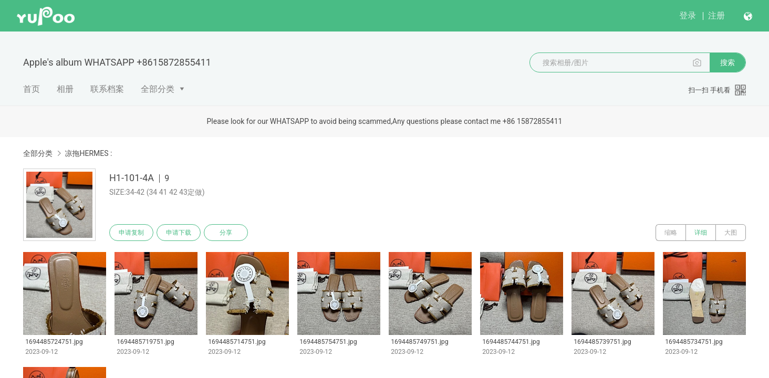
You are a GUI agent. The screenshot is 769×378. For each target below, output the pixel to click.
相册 (65, 89)
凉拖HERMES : (88, 153)
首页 (31, 89)
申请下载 (178, 232)
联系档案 (107, 89)
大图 (730, 232)
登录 (687, 15)
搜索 (727, 62)
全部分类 (157, 89)
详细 (700, 232)
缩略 (670, 232)
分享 (226, 232)
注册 (716, 15)
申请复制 (131, 232)
